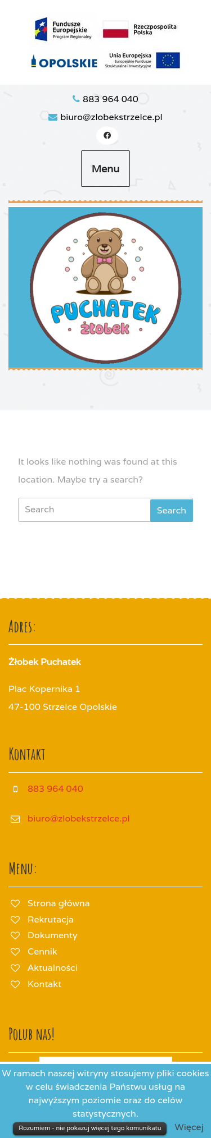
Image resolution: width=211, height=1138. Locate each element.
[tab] (171, 510)
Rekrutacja (51, 919)
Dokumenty (52, 935)
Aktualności (53, 968)
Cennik (42, 951)
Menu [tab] (106, 168)
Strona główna (59, 903)
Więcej (189, 1127)
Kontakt (44, 984)
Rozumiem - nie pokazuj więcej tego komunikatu (90, 1128)
